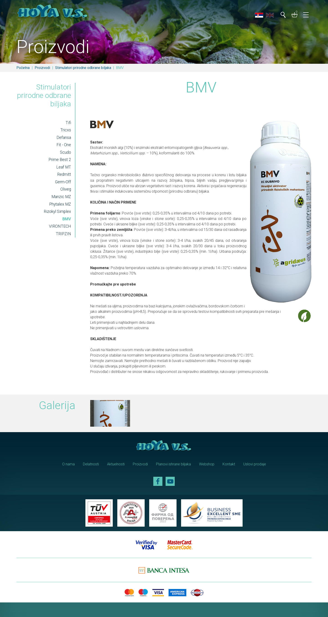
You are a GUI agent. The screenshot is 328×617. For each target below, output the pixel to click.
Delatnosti (91, 464)
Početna (23, 68)
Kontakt (229, 464)
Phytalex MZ (60, 204)
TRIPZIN (63, 234)
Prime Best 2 (60, 159)
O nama (68, 464)
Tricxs (65, 130)
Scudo (65, 152)
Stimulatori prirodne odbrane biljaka (83, 68)
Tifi (68, 122)
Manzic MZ (61, 196)
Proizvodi (42, 68)
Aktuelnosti (116, 464)
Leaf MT (63, 167)
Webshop (206, 464)
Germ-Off (63, 182)
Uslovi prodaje (254, 464)
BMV (66, 219)
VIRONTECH (60, 226)
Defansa (63, 137)
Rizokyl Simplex (57, 211)
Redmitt (64, 174)
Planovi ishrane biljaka (173, 464)
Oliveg (65, 189)
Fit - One (63, 145)
